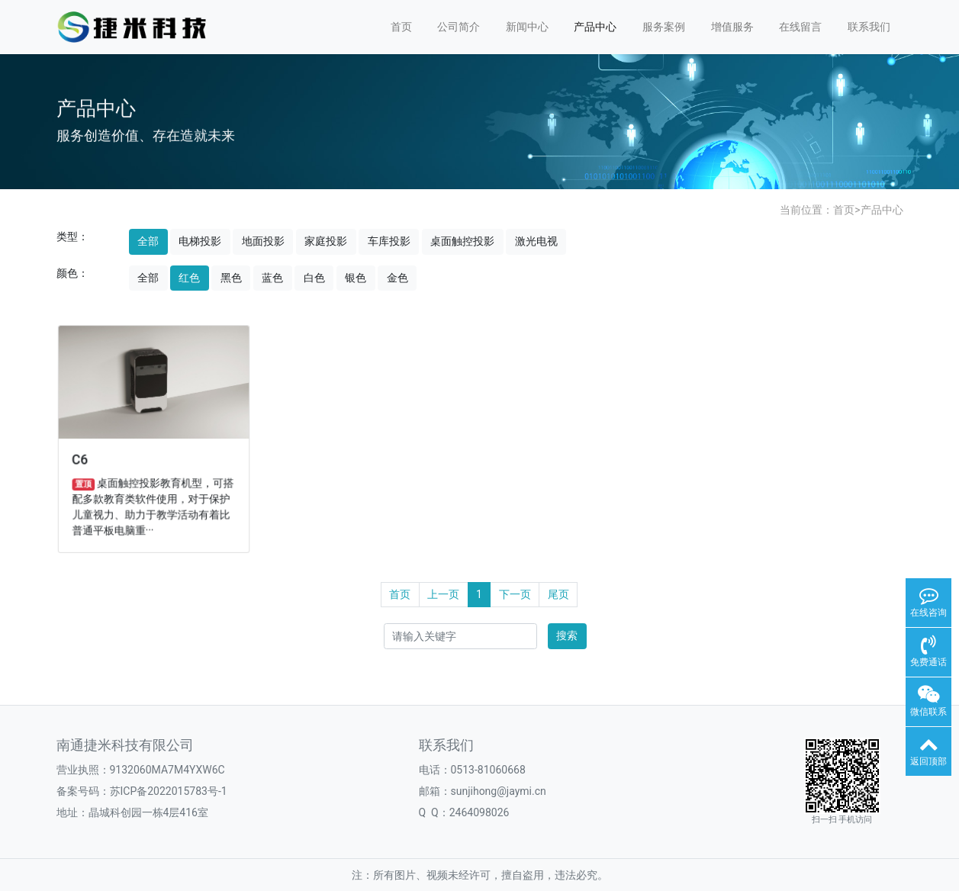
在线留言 (800, 27)
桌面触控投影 (462, 241)
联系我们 (869, 27)
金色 (397, 278)
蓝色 (272, 278)
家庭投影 (325, 241)
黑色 (231, 278)
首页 (401, 27)
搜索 (567, 635)
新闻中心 (527, 27)
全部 (148, 241)
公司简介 (458, 27)
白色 (314, 278)
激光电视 (536, 241)
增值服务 (732, 27)
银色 (355, 278)
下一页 (515, 594)
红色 (189, 278)
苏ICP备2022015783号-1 (168, 791)
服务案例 (663, 27)
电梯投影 (200, 241)
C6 (83, 459)
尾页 (558, 594)
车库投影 (389, 241)
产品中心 (595, 27)
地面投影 (263, 241)
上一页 (443, 594)
